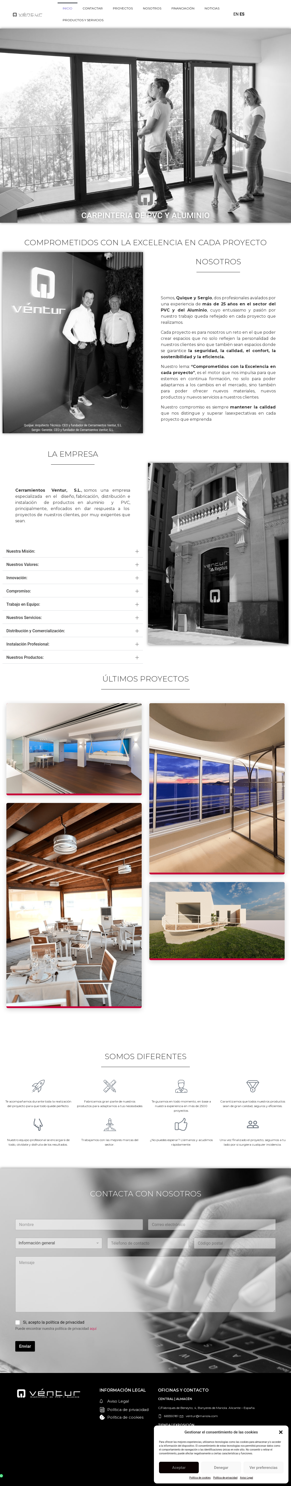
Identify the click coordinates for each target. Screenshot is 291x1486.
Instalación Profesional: (27, 644)
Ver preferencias (263, 1467)
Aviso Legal (246, 1477)
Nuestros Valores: (22, 564)
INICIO (67, 8)
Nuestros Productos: (25, 657)
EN (236, 14)
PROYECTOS (123, 8)
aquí (93, 1329)
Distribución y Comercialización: (35, 630)
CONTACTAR (93, 8)
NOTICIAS (212, 8)
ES (242, 14)
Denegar (221, 1467)
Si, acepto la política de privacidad (53, 1322)
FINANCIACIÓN (182, 8)
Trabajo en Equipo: (23, 604)
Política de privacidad (225, 1477)
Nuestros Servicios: (24, 617)
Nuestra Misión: (20, 551)
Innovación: (16, 577)
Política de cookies (200, 1477)
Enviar (25, 1346)
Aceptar (179, 1467)
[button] (280, 1432)
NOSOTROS (152, 8)
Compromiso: (18, 591)
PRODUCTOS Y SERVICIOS (83, 20)
